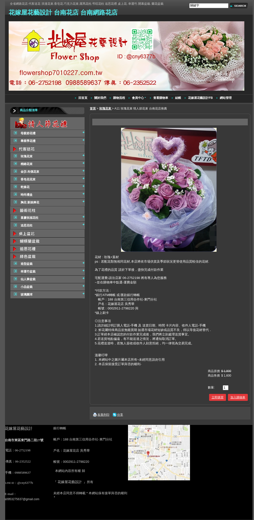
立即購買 (217, 397)
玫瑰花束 (105, 108)
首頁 (93, 108)
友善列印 (103, 414)
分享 (120, 414)
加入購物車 (237, 397)
